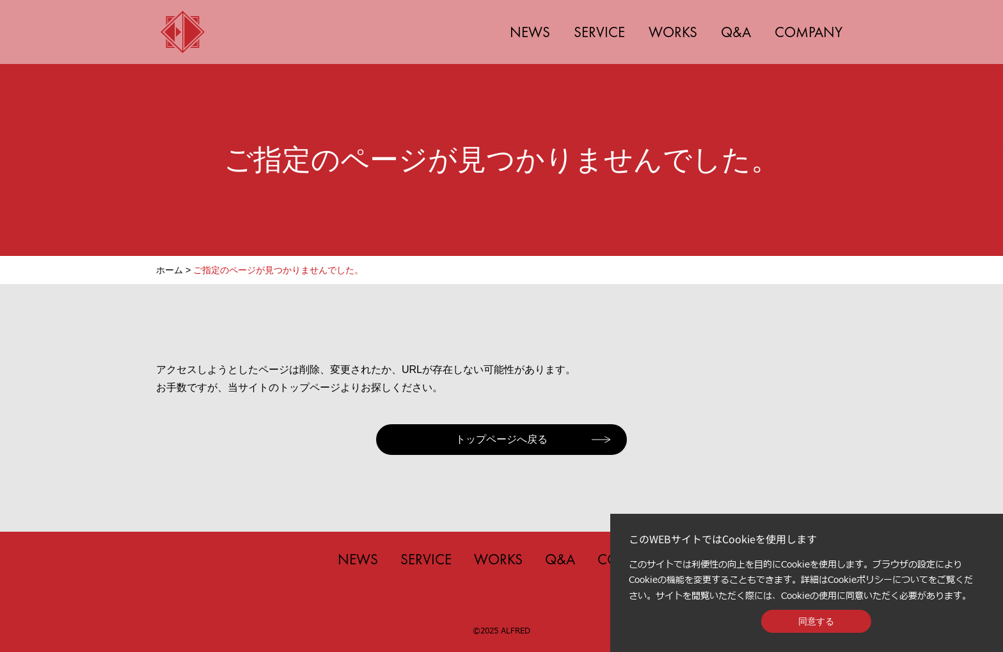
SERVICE (599, 32)
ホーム (169, 270)
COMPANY (808, 32)
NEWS (530, 32)
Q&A (736, 32)
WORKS (673, 32)
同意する (816, 621)
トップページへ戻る (501, 439)
